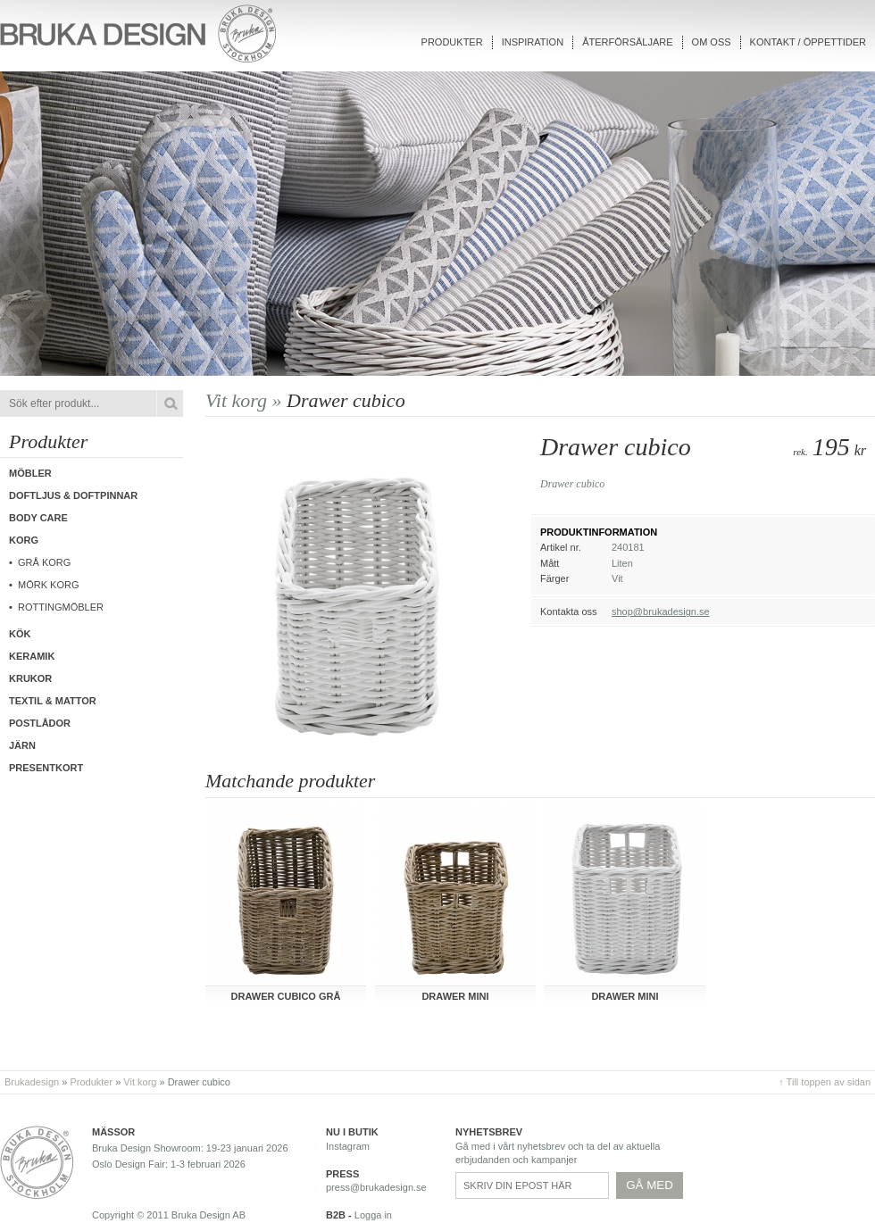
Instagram (348, 1146)
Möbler (30, 473)
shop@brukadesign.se (661, 611)
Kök (19, 633)
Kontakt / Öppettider (808, 42)
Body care (38, 517)
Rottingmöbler (61, 607)
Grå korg (44, 562)
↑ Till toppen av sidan (825, 1082)
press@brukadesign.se (376, 1187)
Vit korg (139, 1082)
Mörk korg (48, 584)
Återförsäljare (627, 42)
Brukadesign (31, 1082)
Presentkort (46, 767)
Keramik (31, 656)
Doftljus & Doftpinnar (73, 495)
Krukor (30, 678)
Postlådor (40, 723)
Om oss (711, 42)
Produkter (452, 42)
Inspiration (532, 42)
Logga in (373, 1215)
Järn (22, 745)
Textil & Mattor (52, 700)
